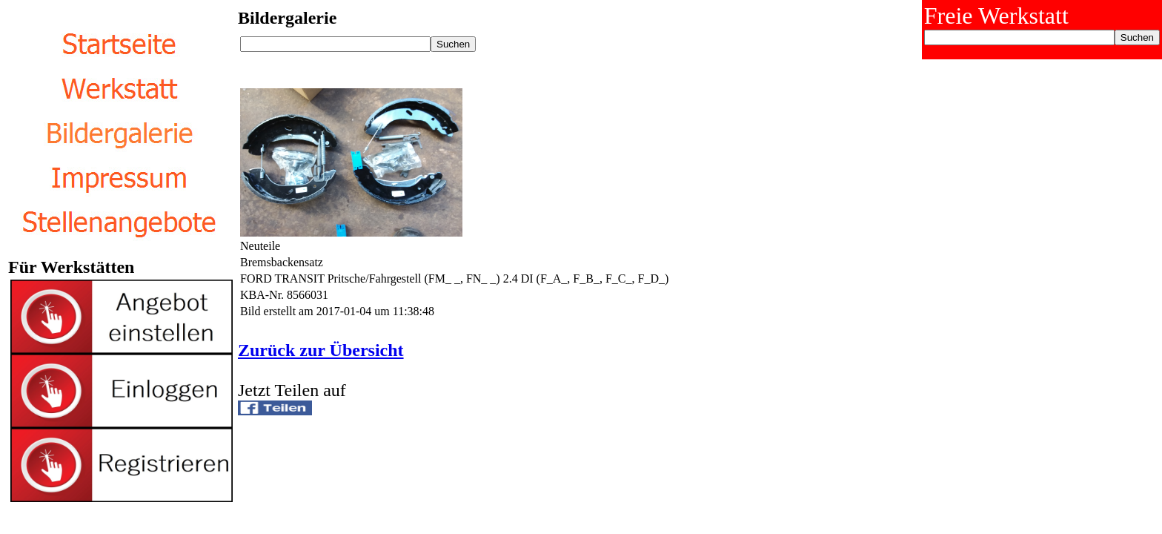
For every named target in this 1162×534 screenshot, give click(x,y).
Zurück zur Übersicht (321, 350)
